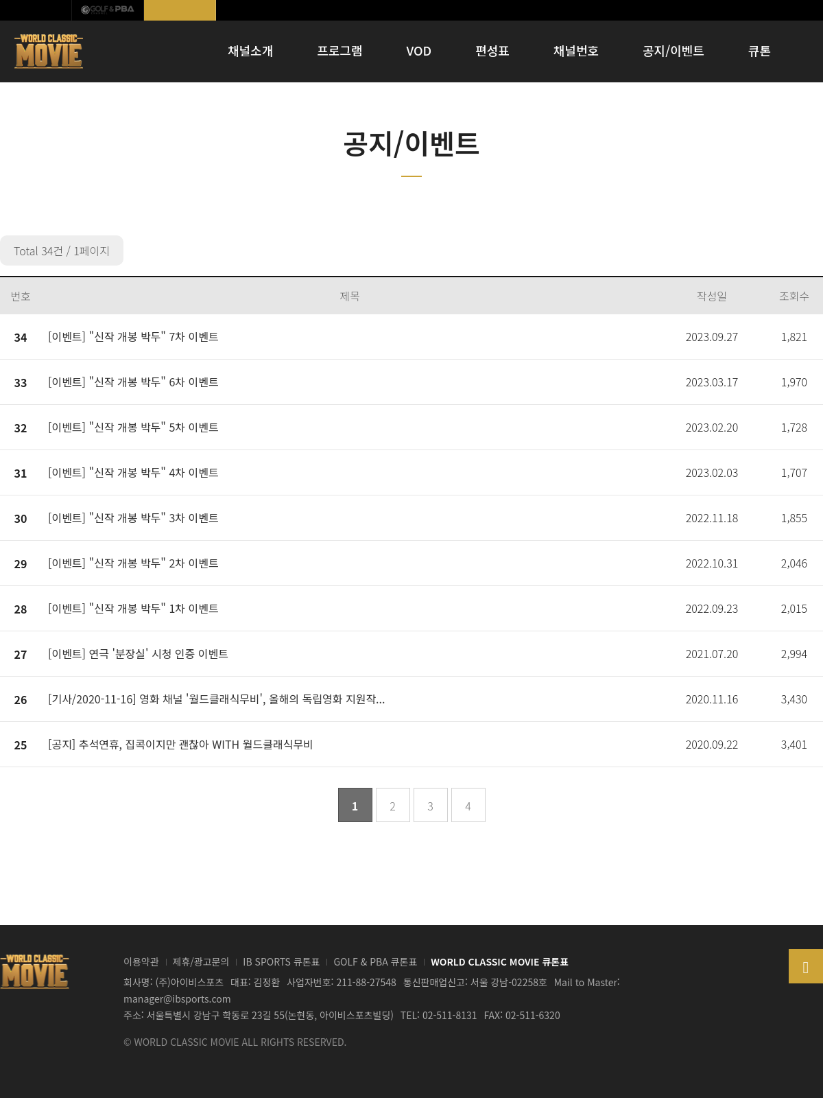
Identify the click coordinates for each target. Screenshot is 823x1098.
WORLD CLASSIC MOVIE (49, 51)
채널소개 (250, 50)
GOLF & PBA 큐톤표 (375, 961)
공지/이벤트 (673, 50)
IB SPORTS (36, 10)
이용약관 (141, 961)
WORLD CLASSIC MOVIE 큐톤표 (500, 961)
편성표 (492, 50)
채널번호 (576, 50)
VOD (419, 50)
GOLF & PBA (108, 10)
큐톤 (759, 50)
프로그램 (339, 50)
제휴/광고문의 (201, 961)
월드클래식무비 (180, 10)
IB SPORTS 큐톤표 (281, 961)
